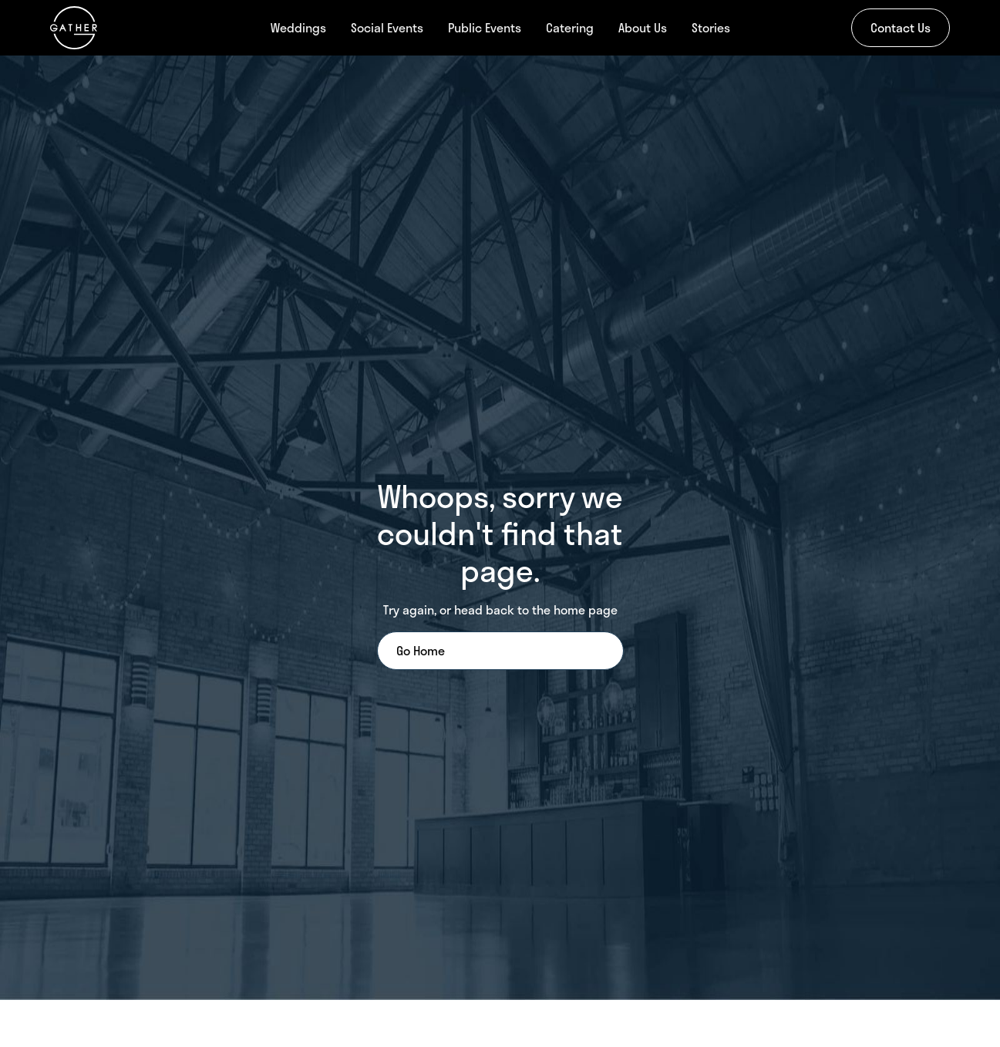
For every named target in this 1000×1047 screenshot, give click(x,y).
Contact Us (900, 27)
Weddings (298, 27)
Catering (570, 27)
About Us (642, 27)
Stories (711, 27)
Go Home (420, 650)
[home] (123, 27)
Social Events (387, 27)
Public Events (484, 27)
